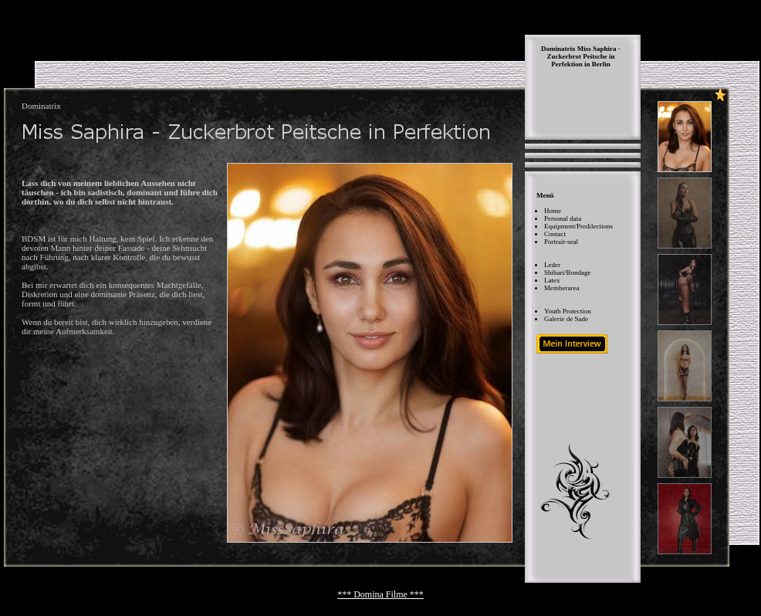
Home (552, 211)
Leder (552, 265)
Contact (555, 234)
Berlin (601, 64)
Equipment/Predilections (578, 226)
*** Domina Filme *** (380, 594)
